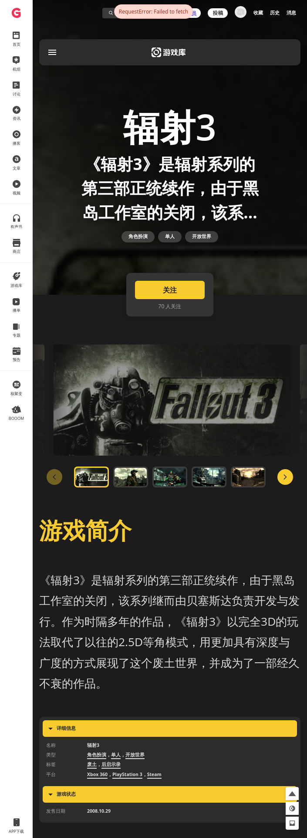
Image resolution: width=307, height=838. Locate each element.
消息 (291, 13)
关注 (170, 299)
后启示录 (111, 774)
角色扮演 (138, 242)
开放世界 (201, 242)
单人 (170, 242)
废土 (92, 774)
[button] (292, 793)
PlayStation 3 (127, 783)
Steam (154, 783)
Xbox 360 (97, 783)
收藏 (258, 13)
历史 (275, 13)
